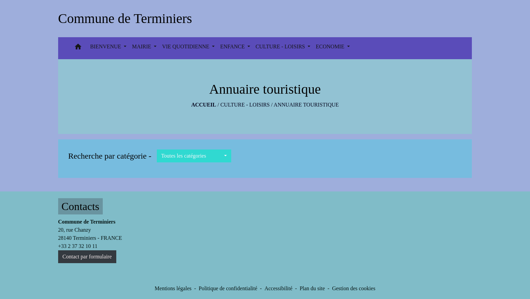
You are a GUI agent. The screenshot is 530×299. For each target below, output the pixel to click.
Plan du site (312, 288)
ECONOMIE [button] (330, 46)
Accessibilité (278, 288)
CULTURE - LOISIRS (245, 105)
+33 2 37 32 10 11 (77, 246)
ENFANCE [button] (233, 46)
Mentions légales (173, 288)
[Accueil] (125, 18)
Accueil (203, 105)
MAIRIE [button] (142, 46)
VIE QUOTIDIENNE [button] (186, 46)
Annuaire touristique (306, 105)
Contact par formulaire (87, 256)
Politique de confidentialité (228, 288)
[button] (78, 48)
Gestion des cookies (353, 288)
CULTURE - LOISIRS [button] (281, 46)
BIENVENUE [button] (106, 46)
